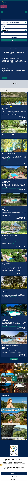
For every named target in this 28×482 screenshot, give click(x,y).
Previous (2, 12)
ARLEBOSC (4, 236)
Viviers (3, 136)
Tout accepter (14, 473)
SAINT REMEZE (5, 291)
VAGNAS (3, 209)
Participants (2, 32)
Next (26, 12)
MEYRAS (3, 264)
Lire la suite (4, 77)
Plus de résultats (14, 359)
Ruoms (3, 347)
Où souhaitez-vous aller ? (4, 20)
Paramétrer (14, 479)
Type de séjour (3, 28)
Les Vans (3, 319)
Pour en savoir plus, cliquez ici (11, 469)
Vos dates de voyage (4, 24)
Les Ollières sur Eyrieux (6, 181)
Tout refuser (14, 476)
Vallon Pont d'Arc (5, 108)
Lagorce (3, 154)
